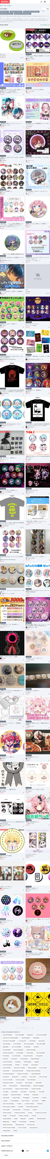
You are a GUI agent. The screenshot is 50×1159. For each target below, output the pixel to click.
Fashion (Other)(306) (7, 1064)
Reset (43, 11)
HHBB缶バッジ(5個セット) (32, 888)
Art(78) (4, 1085)
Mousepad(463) (19, 1052)
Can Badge (9, 5)
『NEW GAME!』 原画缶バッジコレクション (36, 521)
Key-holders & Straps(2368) (9, 1040)
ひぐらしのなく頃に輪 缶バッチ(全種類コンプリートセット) (12, 258)
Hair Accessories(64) (7, 1088)
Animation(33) (35, 1097)
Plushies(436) (6, 1055)
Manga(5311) (30, 1034)
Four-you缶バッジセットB (6, 920)
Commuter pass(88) (20, 1079)
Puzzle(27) (44, 1097)
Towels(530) (36, 1046)
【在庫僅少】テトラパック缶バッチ (34, 658)
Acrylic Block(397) (16, 1055)
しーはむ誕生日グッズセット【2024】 (34, 953)
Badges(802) (5, 1046)
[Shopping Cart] (44, 1)
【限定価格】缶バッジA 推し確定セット (9, 624)
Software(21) (40, 1103)
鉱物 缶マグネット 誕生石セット (8, 457)
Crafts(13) (35, 1109)
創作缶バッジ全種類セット (6, 191)
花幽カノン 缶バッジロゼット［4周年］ (9, 656)
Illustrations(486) (6, 1049)
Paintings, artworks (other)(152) (33, 1070)
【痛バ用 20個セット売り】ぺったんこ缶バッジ (37, 191)
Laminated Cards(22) (29, 1103)
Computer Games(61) (36, 1088)
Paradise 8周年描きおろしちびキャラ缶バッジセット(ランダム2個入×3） (11, 357)
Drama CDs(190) (43, 1067)
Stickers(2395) (36, 1037)
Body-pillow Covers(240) (19, 1067)
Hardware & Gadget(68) (38, 1085)
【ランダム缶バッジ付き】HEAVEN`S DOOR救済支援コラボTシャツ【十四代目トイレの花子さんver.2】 (12, 391)
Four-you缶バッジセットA (6, 953)
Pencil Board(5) (22, 1121)
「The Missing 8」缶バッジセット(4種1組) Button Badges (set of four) (12, 822)
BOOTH (1, 5)
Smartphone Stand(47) (16, 1094)
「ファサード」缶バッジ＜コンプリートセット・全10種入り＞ (12, 591)
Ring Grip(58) (33, 1091)
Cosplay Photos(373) (28, 1055)
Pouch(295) (25, 1064)
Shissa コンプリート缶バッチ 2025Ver (34, 89)
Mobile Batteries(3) (20, 1124)
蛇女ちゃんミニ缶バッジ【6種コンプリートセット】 (38, 919)
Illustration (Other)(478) (8, 1052)
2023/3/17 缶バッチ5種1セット (33, 690)
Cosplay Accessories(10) (40, 1112)
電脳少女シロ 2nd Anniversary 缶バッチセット (10, 424)
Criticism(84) (19, 1082)
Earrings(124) (6, 1076)
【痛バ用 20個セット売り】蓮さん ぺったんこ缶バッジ (38, 158)
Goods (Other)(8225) (7, 1034)
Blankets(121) (15, 1076)
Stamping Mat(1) (6, 1130)
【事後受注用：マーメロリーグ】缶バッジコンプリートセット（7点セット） (37, 258)
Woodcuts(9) (12, 1115)
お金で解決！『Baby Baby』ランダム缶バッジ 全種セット (37, 357)
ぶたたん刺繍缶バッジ (31, 985)
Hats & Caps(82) (28, 1082)
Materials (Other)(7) (41, 1118)
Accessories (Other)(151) (8, 1073)
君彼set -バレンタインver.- (32, 490)
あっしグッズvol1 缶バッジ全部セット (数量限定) (11, 291)
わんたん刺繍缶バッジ (5, 1019)
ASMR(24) (43, 1100)
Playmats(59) (23, 1091)
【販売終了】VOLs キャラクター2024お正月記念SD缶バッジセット (38, 457)
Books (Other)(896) (41, 1043)
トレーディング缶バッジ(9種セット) (8, 490)
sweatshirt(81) (39, 1082)
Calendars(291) (34, 1064)
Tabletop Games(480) (31, 1049)
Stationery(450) (29, 1052)
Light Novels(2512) (25, 1037)
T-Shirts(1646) (32, 1040)
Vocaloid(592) (27, 1046)
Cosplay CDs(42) (16, 1097)
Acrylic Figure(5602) (19, 1034)
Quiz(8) (15, 1118)
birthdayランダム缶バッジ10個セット (8, 323)
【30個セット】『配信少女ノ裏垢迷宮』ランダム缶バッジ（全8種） (37, 56)
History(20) (20, 1106)
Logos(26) (5, 1100)
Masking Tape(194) (32, 1067)
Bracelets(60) (14, 1091)
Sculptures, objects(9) (23, 1115)
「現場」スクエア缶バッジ (6, 886)
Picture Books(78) (13, 1085)
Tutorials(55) (41, 1091)
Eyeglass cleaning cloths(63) (21, 1088)
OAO (27, 289)
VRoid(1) (15, 1130)
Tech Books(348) (24, 1058)
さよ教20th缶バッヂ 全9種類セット (34, 390)
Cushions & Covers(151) (22, 1073)
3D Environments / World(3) (9, 1127)
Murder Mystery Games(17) (32, 1106)
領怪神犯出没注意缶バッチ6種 (32, 1017)
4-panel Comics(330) (7, 1061)
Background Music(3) (7, 1124)
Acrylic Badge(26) (14, 1100)
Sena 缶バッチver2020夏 (6, 855)
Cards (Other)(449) (40, 1052)
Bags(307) (37, 1061)
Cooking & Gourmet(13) (19, 1112)
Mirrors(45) (26, 1094)
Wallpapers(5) (6, 1121)
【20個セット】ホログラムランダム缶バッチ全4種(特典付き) (11, 158)
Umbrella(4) (32, 1121)
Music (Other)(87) (31, 1079)
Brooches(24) (35, 1100)
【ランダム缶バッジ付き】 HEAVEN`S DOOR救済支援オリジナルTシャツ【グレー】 (12, 523)
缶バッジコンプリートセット (32, 323)
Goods (5, 5)
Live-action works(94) (7, 1079)
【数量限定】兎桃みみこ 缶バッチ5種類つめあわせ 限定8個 (38, 723)
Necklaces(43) (6, 1097)
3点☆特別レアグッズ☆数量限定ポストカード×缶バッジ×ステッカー (37, 124)
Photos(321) (18, 1061)
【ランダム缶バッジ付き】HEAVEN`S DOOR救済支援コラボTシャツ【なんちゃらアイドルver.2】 (38, 424)
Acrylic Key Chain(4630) (41, 1034)
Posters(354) (14, 1058)
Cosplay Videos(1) (34, 1127)
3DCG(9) (5, 1115)
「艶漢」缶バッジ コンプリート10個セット (36, 556)
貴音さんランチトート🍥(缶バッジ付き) (35, 789)
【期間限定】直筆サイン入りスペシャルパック (11, 123)
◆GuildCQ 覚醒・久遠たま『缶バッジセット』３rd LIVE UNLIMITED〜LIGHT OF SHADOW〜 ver (38, 625)
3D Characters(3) (31, 1124)
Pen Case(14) (26, 1109)
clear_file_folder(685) (16, 1046)
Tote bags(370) (39, 1055)
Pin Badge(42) (26, 1097)
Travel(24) (19, 1103)
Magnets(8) (23, 1118)
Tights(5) (14, 1121)
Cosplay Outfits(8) (7, 1118)
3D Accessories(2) (22, 1127)
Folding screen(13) (7, 1112)
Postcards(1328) (17, 1043)
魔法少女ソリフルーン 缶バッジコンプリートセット (12, 986)
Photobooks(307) (27, 1061)
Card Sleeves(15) (16, 1109)
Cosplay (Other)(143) (35, 1073)
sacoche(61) (5, 1091)
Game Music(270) (7, 1067)
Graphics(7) (31, 1118)
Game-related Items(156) (17, 1070)
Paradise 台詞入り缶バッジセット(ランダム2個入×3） (11, 557)
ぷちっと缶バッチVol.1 (31, 854)
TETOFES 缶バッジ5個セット (7, 757)
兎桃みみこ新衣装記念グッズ (32, 821)
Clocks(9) (34, 1115)
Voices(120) (23, 1076)
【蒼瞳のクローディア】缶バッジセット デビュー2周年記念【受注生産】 (37, 591)
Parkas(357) (5, 1058)
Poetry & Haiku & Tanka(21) (9, 1106)
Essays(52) (5, 1094)
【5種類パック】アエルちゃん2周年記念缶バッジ (11, 690)
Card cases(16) (6, 1109)
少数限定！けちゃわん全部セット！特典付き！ (36, 223)
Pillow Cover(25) (25, 1100)
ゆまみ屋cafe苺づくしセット (32, 757)
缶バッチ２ (2, 54)
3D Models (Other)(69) (25, 1085)
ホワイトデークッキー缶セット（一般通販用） (11, 723)
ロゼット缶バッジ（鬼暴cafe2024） (8, 789)
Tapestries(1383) (6, 1043)
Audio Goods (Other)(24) (8, 1103)
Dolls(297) (17, 1064)
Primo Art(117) (33, 1076)
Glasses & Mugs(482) (18, 1049)
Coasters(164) (6, 1070)
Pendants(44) (35, 1094)
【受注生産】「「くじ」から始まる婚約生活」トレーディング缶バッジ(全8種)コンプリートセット (12, 224)
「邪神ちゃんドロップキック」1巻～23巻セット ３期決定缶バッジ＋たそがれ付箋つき (12, 90)
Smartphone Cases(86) (8, 1082)
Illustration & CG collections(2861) (10, 1037)
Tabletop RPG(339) (35, 1058)
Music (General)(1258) (29, 1043)
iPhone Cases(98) (43, 1076)
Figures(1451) (42, 1040)
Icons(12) (30, 1112)
